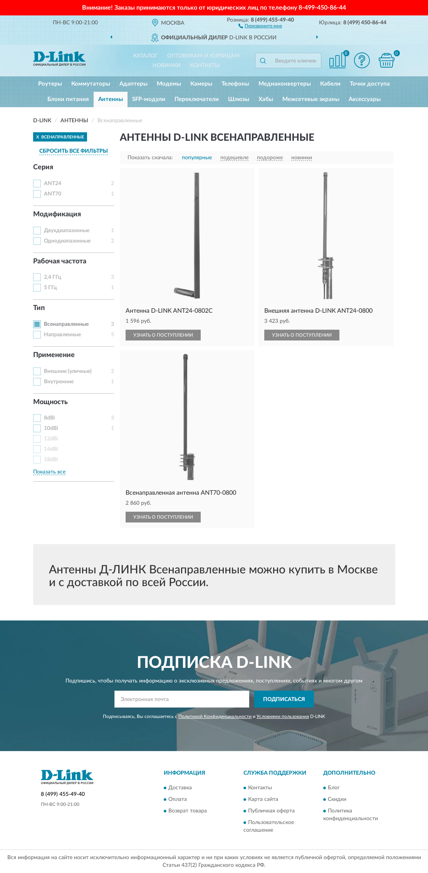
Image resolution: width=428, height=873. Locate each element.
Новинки (167, 65)
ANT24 (52, 183)
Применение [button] (54, 355)
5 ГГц (50, 287)
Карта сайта (263, 799)
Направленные (62, 334)
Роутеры (50, 84)
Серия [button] (43, 167)
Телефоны (235, 84)
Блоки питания (68, 99)
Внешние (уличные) (68, 371)
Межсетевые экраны (310, 99)
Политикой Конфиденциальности (215, 716)
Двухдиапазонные (66, 230)
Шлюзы (238, 99)
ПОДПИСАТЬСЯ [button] (284, 699)
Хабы (265, 99)
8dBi (49, 418)
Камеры (201, 84)
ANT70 (52, 194)
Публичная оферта (271, 811)
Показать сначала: (150, 157)
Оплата (177, 799)
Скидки (337, 799)
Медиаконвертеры (284, 84)
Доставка (180, 787)
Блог (334, 787)
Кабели (330, 84)
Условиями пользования (283, 716)
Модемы (169, 84)
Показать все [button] (49, 472)
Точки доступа (370, 84)
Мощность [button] (50, 402)
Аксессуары (365, 99)
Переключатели (197, 99)
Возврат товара (187, 811)
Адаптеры (133, 84)
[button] (260, 25)
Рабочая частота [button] (59, 261)
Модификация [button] (57, 214)
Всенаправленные (66, 324)
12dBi (51, 439)
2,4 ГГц (52, 277)
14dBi (51, 449)
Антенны (110, 99)
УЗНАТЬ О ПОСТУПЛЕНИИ (163, 335)
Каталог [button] (145, 56)
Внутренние (59, 381)
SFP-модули (148, 99)
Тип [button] (39, 308)
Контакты (205, 65)
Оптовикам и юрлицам (203, 56)
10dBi (51, 428)
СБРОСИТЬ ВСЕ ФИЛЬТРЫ (73, 151)
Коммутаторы (90, 84)
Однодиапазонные (67, 241)
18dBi (51, 459)
